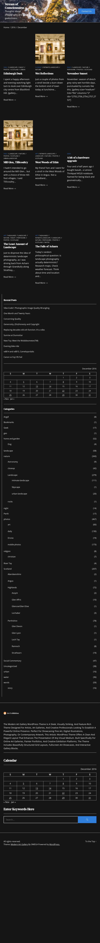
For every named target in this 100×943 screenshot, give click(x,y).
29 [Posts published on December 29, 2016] (63, 395)
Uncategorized (10, 666)
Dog (9, 444)
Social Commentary (12, 660)
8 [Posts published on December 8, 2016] (63, 382)
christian (12, 556)
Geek (69, 154)
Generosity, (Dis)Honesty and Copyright (21, 324)
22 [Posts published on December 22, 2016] (63, 390)
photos (6, 70)
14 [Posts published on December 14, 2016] (50, 386)
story (10, 688)
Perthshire (71, 70)
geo (5, 433)
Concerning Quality (12, 319)
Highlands (12, 236)
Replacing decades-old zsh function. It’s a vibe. (24, 329)
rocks (10, 501)
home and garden (12, 438)
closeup (38, 67)
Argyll (6, 417)
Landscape (13, 67)
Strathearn (17, 653)
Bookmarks (9, 422)
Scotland (15, 70)
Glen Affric (16, 599)
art (36, 154)
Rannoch (16, 646)
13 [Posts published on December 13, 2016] (37, 386)
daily (6, 67)
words (6, 682)
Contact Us (87, 11)
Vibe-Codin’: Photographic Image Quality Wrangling (26, 308)
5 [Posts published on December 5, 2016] (23, 382)
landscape (8, 450)
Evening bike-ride (11, 346)
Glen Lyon (16, 633)
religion (7, 551)
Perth (6, 513)
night (21, 67)
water (47, 242)
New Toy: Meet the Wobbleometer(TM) (21, 340)
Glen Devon (17, 626)
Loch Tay (16, 639)
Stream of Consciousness (14, 6)
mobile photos (14, 544)
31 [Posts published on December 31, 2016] (90, 395)
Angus (10, 581)
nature (38, 70)
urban (22, 70)
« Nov (6, 399)
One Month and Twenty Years (17, 313)
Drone (10, 538)
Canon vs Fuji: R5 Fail (13, 357)
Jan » (12, 399)
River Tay (8, 563)
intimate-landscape (51, 67)
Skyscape (16, 487)
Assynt (15, 593)
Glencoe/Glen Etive (20, 606)
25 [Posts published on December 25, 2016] (10, 395)
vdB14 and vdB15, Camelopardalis (19, 351)
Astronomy (13, 461)
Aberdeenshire (14, 574)
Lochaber (16, 613)
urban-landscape (10, 158)
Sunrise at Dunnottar (13, 335)
